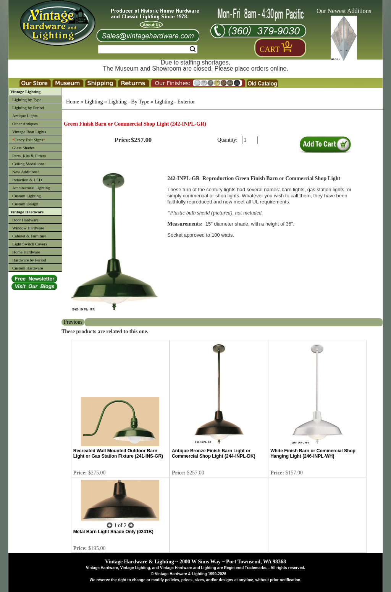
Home (72, 102)
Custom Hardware (27, 268)
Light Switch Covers (29, 244)
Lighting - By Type (128, 102)
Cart (270, 49)
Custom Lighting (26, 196)
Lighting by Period (28, 107)
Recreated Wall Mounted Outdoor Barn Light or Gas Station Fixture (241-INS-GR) (118, 453)
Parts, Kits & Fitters (29, 155)
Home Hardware (26, 252)
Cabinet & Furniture (29, 236)
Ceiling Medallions (28, 163)
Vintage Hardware (27, 212)
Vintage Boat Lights (29, 131)
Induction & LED (27, 179)
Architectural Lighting (31, 188)
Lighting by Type (26, 99)
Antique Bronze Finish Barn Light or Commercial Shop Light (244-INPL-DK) (213, 453)
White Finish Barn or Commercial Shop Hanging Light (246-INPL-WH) (312, 453)
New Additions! (25, 171)
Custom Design (25, 204)
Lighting (93, 102)
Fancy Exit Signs (28, 139)
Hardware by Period (29, 260)
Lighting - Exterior (175, 102)
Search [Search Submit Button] (192, 49)
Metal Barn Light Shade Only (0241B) (113, 531)
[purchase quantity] (250, 140)
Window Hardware (28, 228)
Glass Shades (23, 147)
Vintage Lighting (25, 91)
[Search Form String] (147, 49)
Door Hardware (25, 220)
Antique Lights (24, 115)
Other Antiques (25, 123)
